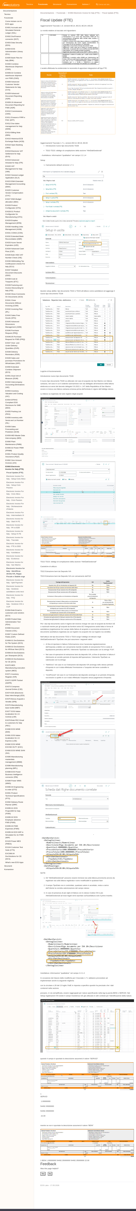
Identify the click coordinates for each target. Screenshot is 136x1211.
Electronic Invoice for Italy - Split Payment (14, 581)
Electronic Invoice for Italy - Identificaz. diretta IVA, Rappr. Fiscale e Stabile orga (15, 572)
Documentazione (47, 13)
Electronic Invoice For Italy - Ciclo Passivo (15, 499)
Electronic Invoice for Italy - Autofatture (14, 551)
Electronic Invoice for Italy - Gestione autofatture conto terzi (15, 589)
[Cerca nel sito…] (114, 4)
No (50, 1174)
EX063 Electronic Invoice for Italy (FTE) (84, 13)
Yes (42, 1174)
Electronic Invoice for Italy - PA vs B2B (14, 526)
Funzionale (61, 13)
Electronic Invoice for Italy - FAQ (14, 596)
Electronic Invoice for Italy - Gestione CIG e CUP (15, 604)
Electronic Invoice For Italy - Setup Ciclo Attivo (16, 477)
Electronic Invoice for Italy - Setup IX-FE (14, 532)
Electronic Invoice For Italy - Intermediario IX (15, 513)
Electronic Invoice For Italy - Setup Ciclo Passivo (15, 485)
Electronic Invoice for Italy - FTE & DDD (14, 545)
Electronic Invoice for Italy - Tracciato (14, 538)
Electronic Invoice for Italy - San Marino (14, 563)
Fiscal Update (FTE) (14, 473)
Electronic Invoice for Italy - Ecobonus (14, 557)
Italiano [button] (85, 4)
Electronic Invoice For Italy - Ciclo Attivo (15, 492)
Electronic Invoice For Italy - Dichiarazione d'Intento (15, 506)
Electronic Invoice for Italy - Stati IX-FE (14, 520)
